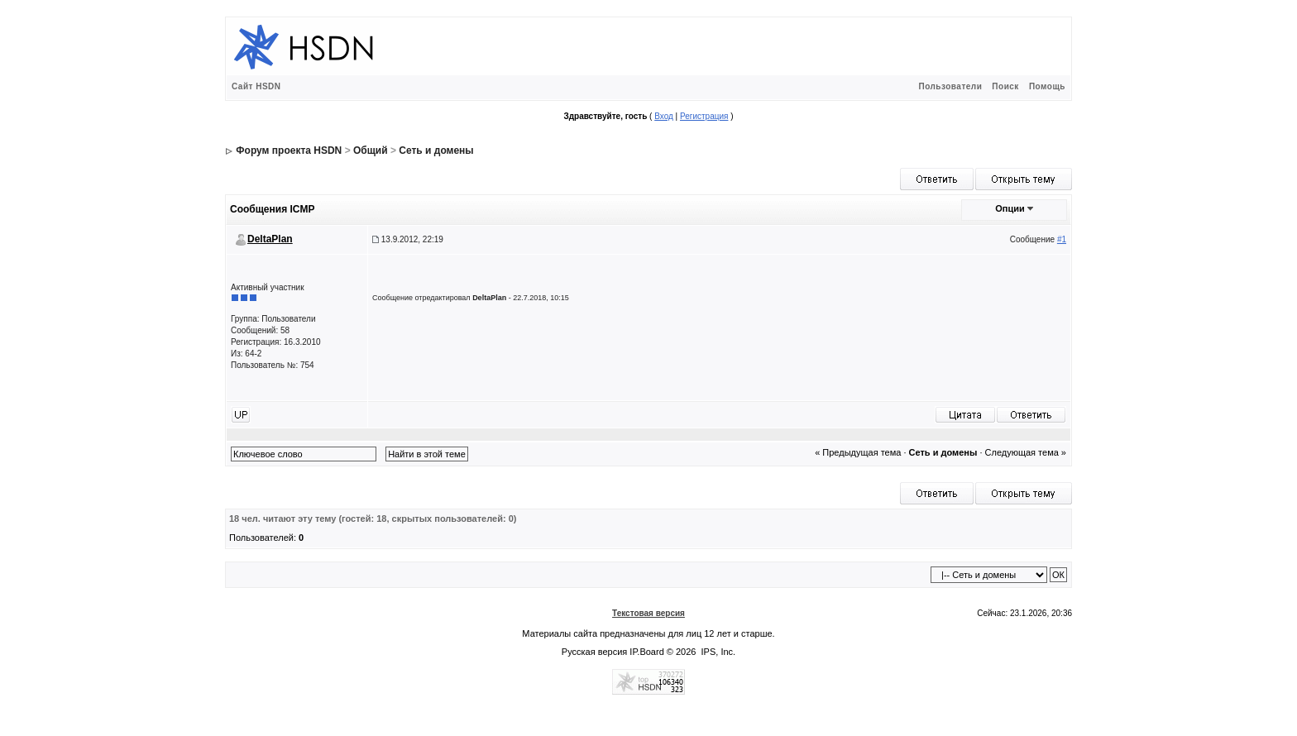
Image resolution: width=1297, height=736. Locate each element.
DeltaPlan (270, 239)
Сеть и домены (436, 150)
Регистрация (704, 116)
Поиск (1005, 86)
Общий (370, 150)
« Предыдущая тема (858, 452)
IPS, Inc (717, 652)
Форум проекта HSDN (289, 150)
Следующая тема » (1025, 452)
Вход (663, 116)
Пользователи (950, 86)
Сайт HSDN (256, 86)
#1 (1061, 239)
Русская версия (594, 652)
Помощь (1047, 86)
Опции (1010, 208)
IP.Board (646, 652)
